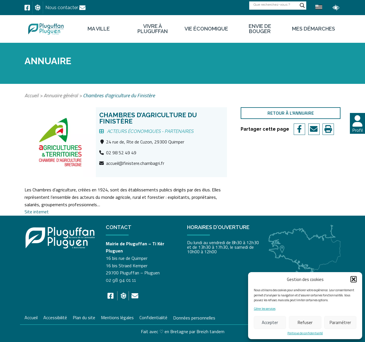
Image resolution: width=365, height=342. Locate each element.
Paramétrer (340, 322)
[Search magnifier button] (302, 5)
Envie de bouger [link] (260, 29)
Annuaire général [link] (61, 95)
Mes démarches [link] (313, 28)
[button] (353, 279)
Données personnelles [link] (194, 317)
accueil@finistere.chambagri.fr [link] (135, 163)
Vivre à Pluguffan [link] (152, 29)
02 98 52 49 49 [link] (121, 152)
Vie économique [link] (206, 28)
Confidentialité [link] (153, 317)
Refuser (305, 322)
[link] (27, 8)
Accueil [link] (31, 95)
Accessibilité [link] (55, 317)
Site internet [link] (37, 211)
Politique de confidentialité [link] (305, 333)
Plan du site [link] (84, 317)
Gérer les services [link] (264, 308)
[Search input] (275, 4)
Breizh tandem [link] (210, 331)
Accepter (270, 322)
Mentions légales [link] (117, 317)
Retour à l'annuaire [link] (290, 113)
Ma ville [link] (99, 28)
